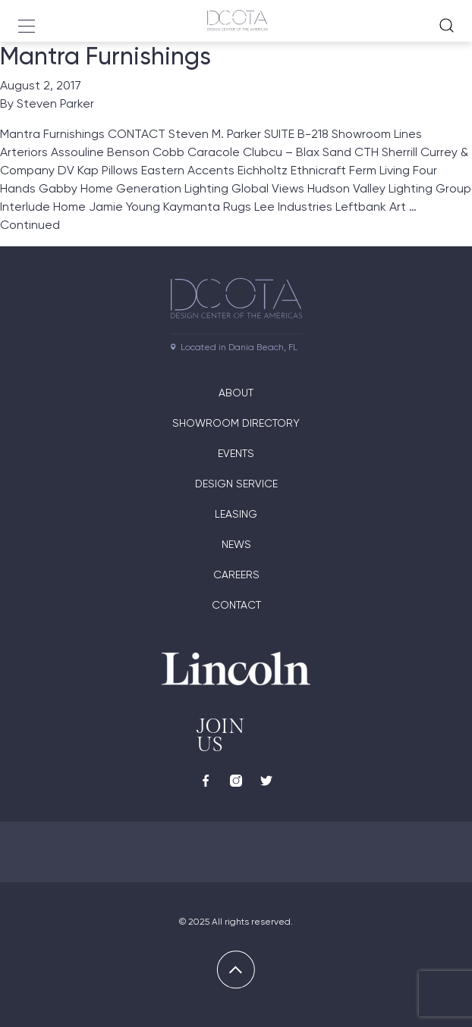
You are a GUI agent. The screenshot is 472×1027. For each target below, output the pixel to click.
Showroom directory (236, 423)
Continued (30, 225)
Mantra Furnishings (105, 56)
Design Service (236, 483)
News (236, 544)
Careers (236, 574)
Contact (236, 605)
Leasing (236, 514)
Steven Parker (55, 103)
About (236, 393)
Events (236, 453)
